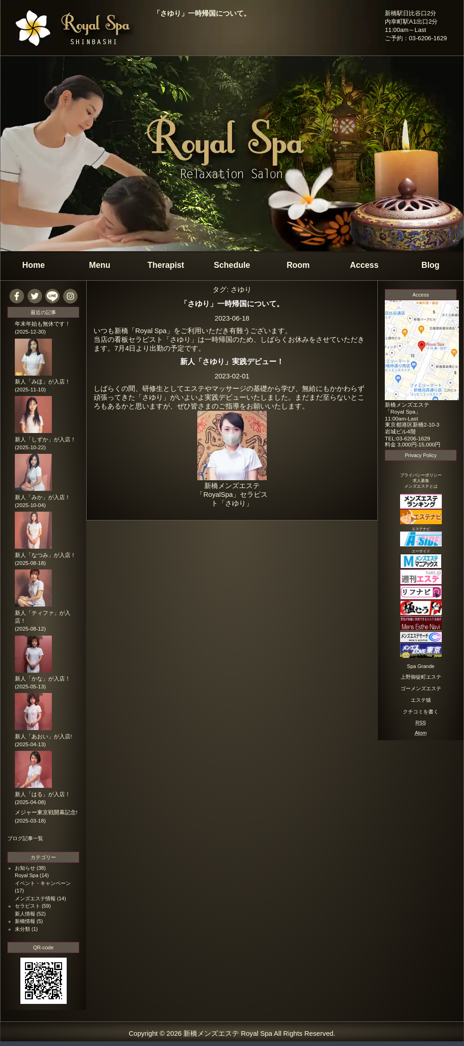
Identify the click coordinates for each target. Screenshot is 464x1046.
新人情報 (25, 913)
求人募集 (421, 480)
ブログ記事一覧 (25, 838)
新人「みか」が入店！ (42, 497)
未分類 (22, 929)
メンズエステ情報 (35, 898)
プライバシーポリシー (421, 475)
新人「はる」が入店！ (42, 794)
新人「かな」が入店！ (42, 678)
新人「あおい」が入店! (43, 736)
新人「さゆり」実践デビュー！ (232, 361)
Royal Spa (26, 875)
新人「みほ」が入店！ (42, 381)
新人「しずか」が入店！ (45, 439)
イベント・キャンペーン (43, 883)
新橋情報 (25, 921)
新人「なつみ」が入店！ (45, 555)
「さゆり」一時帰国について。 (202, 13)
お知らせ (25, 868)
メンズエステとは (421, 486)
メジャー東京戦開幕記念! (46, 812)
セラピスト (27, 906)
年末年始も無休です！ (42, 324)
